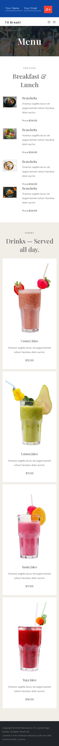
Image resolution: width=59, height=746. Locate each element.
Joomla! (6, 735)
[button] (54, 22)
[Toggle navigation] (49, 22)
